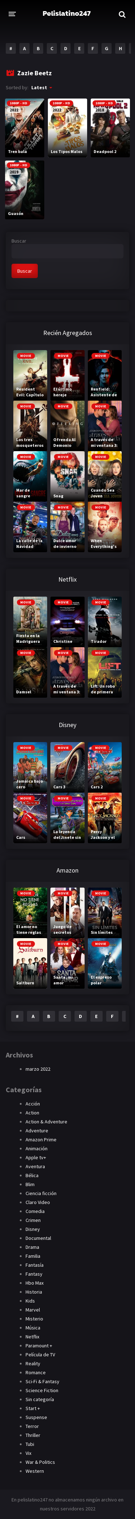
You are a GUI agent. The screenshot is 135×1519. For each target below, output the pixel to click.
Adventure (37, 1130)
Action (32, 1112)
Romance (36, 1372)
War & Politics (40, 1462)
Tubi (30, 1444)
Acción (33, 1103)
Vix (28, 1453)
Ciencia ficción (41, 1193)
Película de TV (40, 1354)
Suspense (36, 1417)
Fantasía (35, 1265)
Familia (33, 1256)
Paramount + (39, 1345)
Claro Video (38, 1202)
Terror (32, 1426)
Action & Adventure (46, 1121)
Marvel (33, 1310)
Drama (32, 1247)
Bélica (32, 1175)
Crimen (33, 1220)
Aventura (35, 1166)
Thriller (33, 1435)
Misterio (34, 1318)
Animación (37, 1148)
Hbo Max (35, 1283)
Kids (30, 1301)
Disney (33, 1229)
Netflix (32, 1336)
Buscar (19, 241)
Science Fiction (42, 1390)
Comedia (35, 1211)
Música (33, 1327)
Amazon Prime (41, 1139)
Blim (30, 1184)
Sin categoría (40, 1399)
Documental (38, 1238)
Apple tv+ (36, 1157)
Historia (34, 1292)
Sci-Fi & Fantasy (42, 1381)
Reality (33, 1363)
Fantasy (34, 1274)
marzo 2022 (38, 1069)
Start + (33, 1408)
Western (35, 1471)
